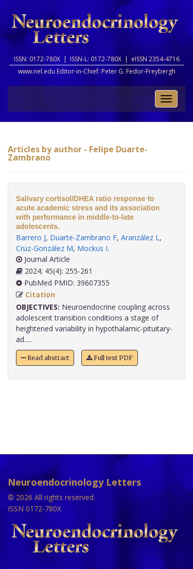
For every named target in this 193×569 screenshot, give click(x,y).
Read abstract (45, 358)
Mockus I (92, 248)
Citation (40, 294)
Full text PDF (109, 358)
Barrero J (31, 237)
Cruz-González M (44, 248)
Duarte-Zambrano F (83, 237)
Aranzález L (140, 237)
